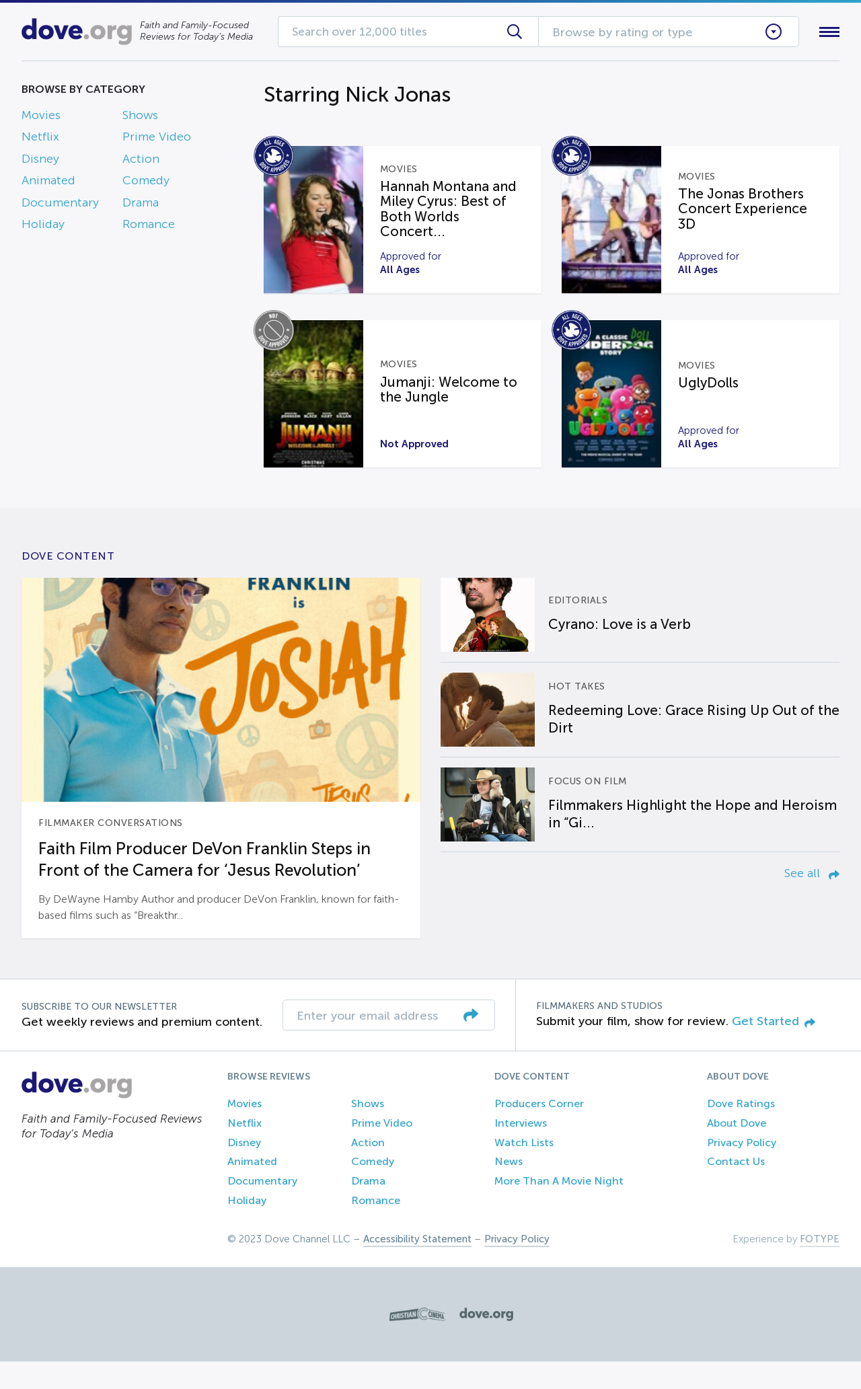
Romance (148, 226)
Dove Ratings (741, 1131)
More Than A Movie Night (559, 1208)
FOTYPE (819, 1266)
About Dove (736, 1150)
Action (140, 161)
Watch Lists (524, 1169)
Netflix (40, 140)
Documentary (60, 205)
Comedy (146, 183)
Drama (140, 205)
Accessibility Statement (417, 1266)
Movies (41, 117)
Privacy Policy (741, 1169)
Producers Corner (539, 1131)
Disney (40, 161)
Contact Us (736, 1189)
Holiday (43, 226)
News (508, 1189)
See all (811, 900)
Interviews (520, 1150)
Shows (140, 117)
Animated (48, 183)
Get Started (773, 1048)
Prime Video (156, 140)
